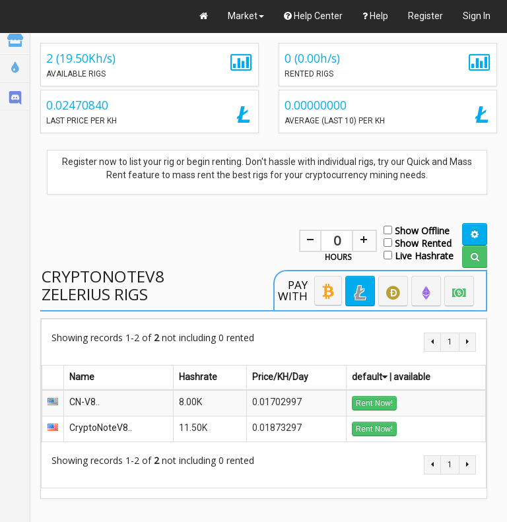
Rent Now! (374, 403)
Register (425, 16)
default (370, 377)
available (411, 377)
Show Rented (418, 242)
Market (246, 16)
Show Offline (417, 230)
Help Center (313, 16)
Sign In (476, 16)
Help (375, 16)
